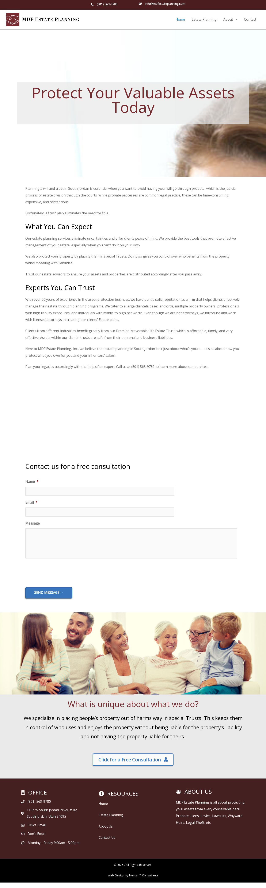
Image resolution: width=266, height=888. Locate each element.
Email (31, 503)
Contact (250, 19)
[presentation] (57, 576)
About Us (106, 830)
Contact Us (107, 841)
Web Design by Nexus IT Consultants (133, 881)
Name (31, 482)
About (228, 19)
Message (32, 524)
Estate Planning (204, 19)
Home (180, 19)
